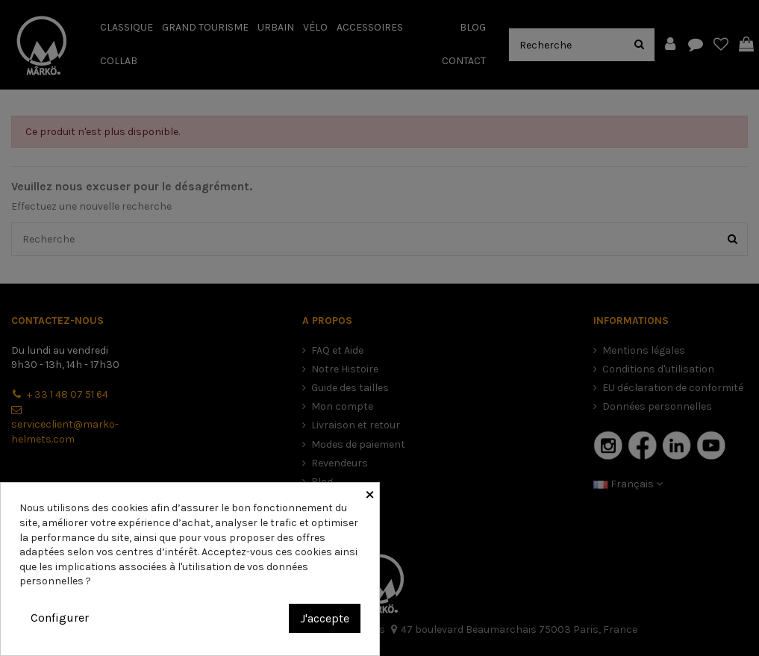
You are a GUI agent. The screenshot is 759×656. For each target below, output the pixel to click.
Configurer (60, 617)
